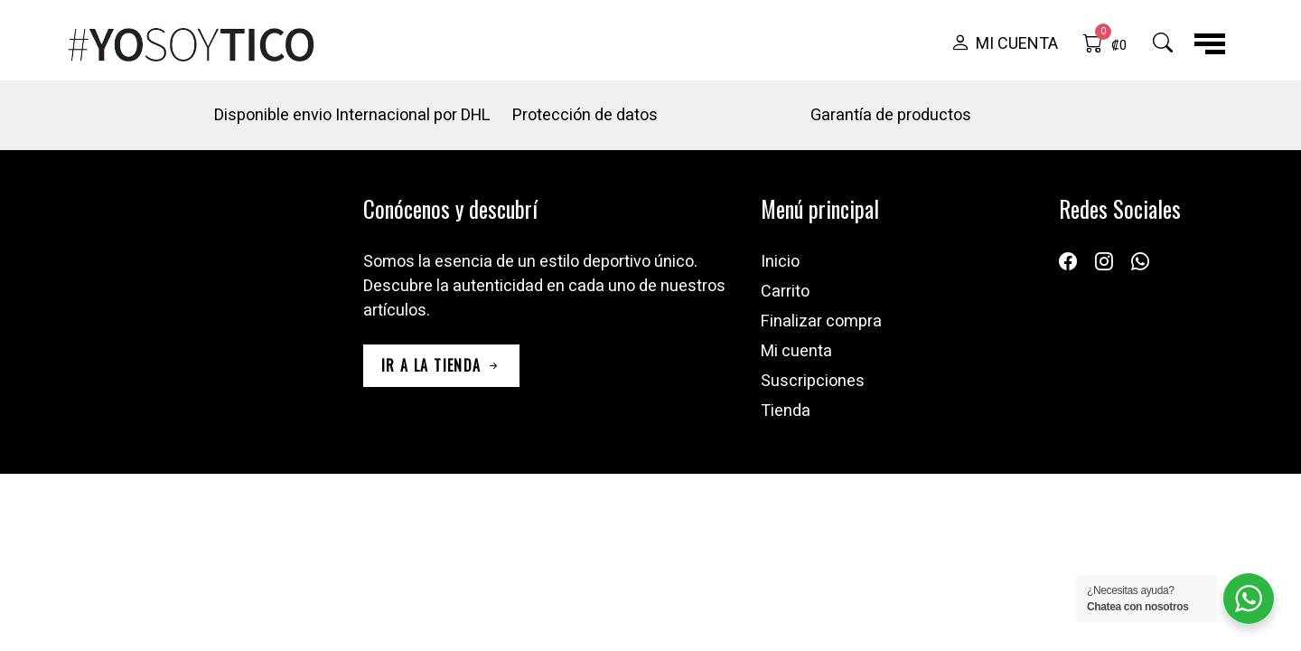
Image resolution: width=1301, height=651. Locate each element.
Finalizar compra (821, 321)
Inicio (780, 262)
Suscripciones (813, 381)
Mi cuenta (796, 351)
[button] (1004, 44)
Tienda (785, 411)
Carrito (785, 291)
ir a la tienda (441, 365)
